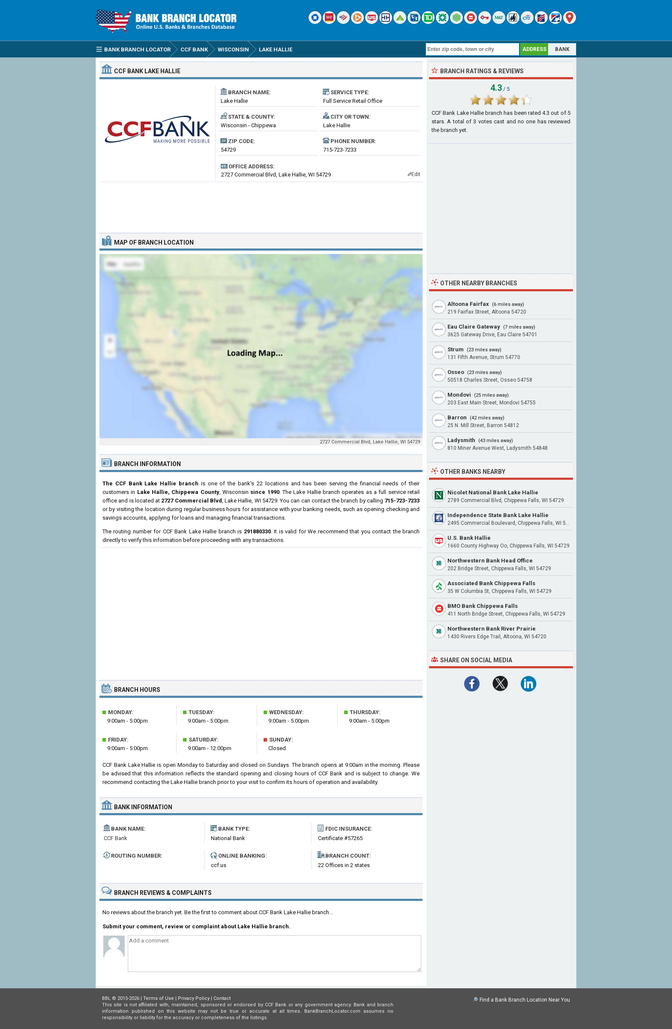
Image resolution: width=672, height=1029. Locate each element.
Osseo (455, 372)
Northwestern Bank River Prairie (491, 628)
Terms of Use (158, 998)
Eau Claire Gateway (473, 326)
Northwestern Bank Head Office (490, 560)
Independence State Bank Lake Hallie (498, 515)
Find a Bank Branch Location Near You (525, 1000)
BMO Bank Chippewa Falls (482, 606)
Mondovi (459, 395)
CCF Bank (115, 838)
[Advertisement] (261, 204)
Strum (455, 349)
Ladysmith (461, 440)
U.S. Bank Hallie (469, 538)
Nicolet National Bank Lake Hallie (492, 492)
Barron (457, 417)
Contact (222, 998)
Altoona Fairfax (468, 304)
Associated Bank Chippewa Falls (491, 583)
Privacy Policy (194, 998)
